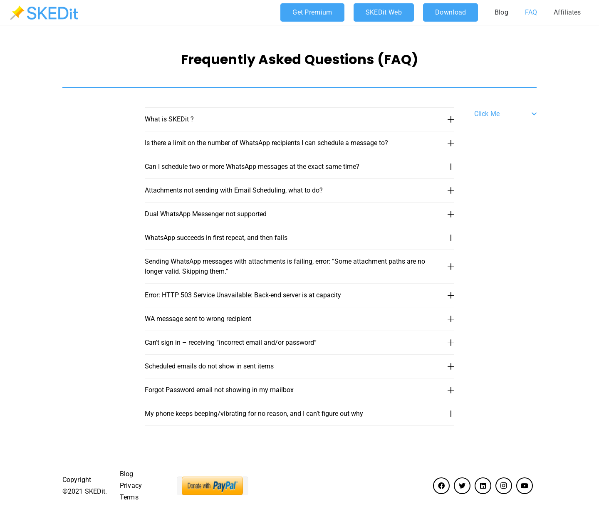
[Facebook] (441, 485)
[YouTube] (524, 485)
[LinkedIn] (483, 485)
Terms (129, 497)
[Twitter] (462, 485)
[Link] (44, 12)
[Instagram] (503, 485)
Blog (126, 474)
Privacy (131, 485)
